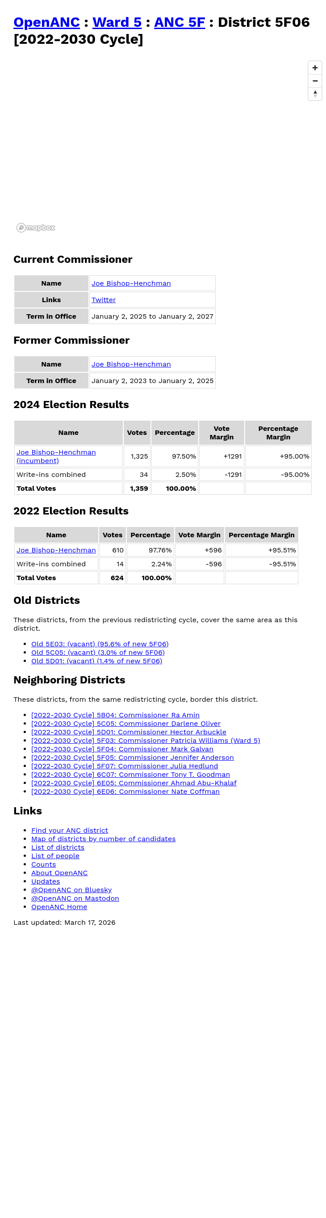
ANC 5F (179, 21)
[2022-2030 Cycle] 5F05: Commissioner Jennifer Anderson (132, 757)
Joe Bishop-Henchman (131, 283)
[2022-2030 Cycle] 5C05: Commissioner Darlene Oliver (126, 723)
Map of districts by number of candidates (103, 838)
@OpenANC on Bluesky (71, 889)
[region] (169, 146)
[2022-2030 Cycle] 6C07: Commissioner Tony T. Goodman (130, 774)
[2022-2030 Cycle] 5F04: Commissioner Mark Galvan (122, 749)
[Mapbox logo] (35, 228)
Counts (43, 864)
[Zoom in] (315, 67)
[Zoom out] (315, 80)
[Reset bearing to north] (315, 93)
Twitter (104, 299)
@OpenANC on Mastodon (75, 898)
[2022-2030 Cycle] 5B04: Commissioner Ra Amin (115, 715)
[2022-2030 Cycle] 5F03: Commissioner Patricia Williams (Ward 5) (145, 740)
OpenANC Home (59, 906)
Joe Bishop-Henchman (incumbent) (56, 456)
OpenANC (46, 21)
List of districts (57, 847)
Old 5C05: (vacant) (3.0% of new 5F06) (98, 652)
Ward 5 (117, 21)
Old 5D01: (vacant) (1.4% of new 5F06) (96, 661)
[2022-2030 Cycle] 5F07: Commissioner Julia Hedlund (124, 766)
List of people (55, 855)
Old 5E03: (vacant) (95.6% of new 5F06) (100, 644)
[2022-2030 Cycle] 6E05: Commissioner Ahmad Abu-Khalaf (134, 783)
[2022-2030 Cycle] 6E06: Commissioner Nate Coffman (125, 791)
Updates (45, 881)
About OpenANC (59, 872)
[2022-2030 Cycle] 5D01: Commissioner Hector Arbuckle (128, 732)
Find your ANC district (69, 830)
